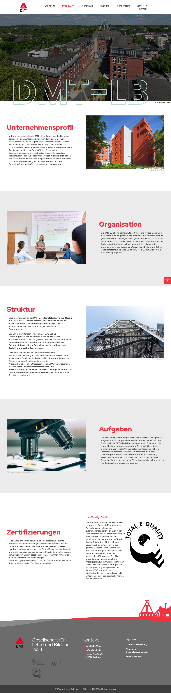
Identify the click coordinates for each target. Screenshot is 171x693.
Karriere (141, 5)
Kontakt (143, 8)
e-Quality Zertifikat (99, 517)
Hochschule (87, 5)
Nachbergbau (123, 5)
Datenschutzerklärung (136, 644)
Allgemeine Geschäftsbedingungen (137, 650)
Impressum (131, 639)
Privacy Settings (134, 656)
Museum (104, 5)
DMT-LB (68, 5)
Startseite (50, 5)
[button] (167, 280)
